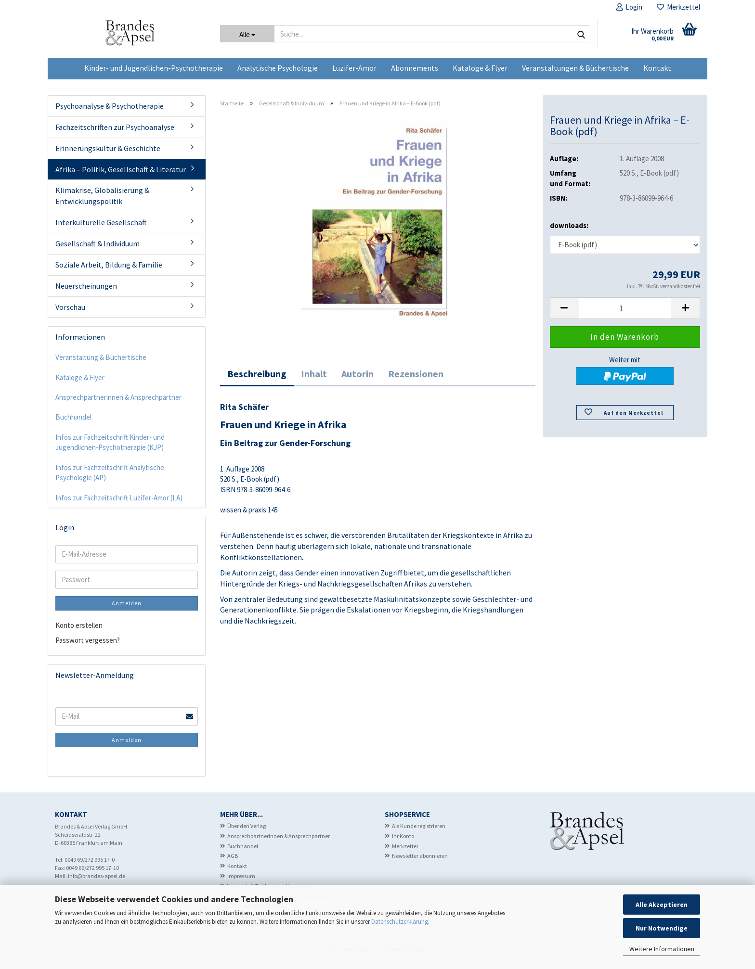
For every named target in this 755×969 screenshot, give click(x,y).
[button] (564, 316)
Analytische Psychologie (277, 68)
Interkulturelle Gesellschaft (101, 230)
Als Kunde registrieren (418, 834)
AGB (232, 863)
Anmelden (127, 611)
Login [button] (629, 7)
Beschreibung (256, 381)
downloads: (569, 233)
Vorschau (70, 314)
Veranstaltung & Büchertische (100, 365)
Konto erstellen (79, 633)
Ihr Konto (403, 844)
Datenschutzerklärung (399, 922)
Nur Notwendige (662, 928)
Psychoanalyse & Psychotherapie (109, 114)
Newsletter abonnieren (420, 863)
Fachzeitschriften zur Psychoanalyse (114, 135)
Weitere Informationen (661, 948)
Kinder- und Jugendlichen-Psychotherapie (153, 68)
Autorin (357, 381)
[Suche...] (247, 33)
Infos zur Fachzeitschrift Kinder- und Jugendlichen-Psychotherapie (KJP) (110, 450)
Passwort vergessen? (87, 648)
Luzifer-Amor (354, 68)
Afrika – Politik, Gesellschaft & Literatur (120, 177)
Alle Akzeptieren (662, 904)
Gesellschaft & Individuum (97, 251)
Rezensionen (415, 381)
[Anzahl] (625, 316)
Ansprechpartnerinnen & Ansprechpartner (118, 405)
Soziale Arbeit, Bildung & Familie (108, 273)
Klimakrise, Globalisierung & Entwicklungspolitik (102, 203)
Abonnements (414, 68)
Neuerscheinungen (86, 294)
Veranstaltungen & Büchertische (575, 68)
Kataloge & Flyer (480, 68)
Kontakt (657, 68)
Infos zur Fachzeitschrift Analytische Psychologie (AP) (109, 480)
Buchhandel (73, 425)
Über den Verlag (246, 834)
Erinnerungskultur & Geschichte (107, 156)
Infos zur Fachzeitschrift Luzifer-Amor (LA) (118, 505)
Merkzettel (678, 7)
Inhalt (314, 381)
